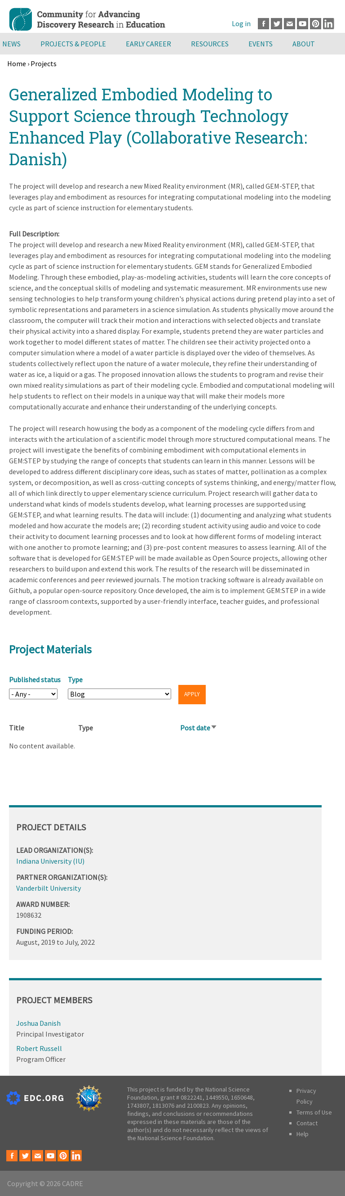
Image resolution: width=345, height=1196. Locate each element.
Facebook (263, 23)
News (11, 43)
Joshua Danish (38, 1023)
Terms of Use (314, 1112)
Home (16, 63)
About (303, 43)
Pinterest (315, 23)
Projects (44, 63)
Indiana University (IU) (50, 860)
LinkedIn (328, 23)
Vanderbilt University (48, 887)
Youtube (302, 23)
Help (302, 1134)
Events (260, 43)
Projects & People (73, 43)
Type (75, 679)
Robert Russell (39, 1048)
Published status (35, 679)
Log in (241, 23)
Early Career (148, 43)
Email (289, 23)
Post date (198, 727)
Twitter (276, 23)
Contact (307, 1123)
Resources (210, 43)
